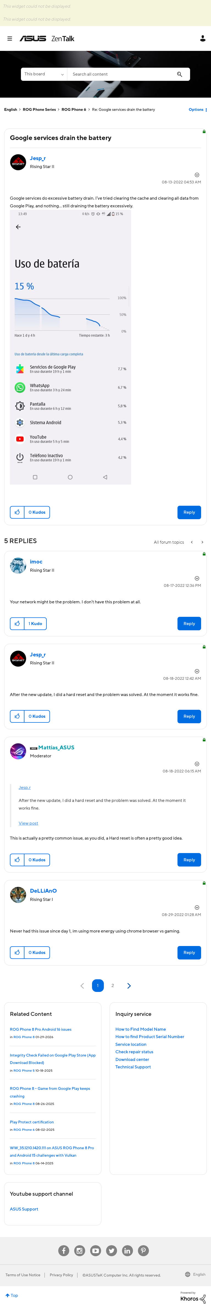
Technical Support (133, 1067)
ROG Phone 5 (24, 1071)
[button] (70, 347)
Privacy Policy (61, 1275)
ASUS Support (24, 1209)
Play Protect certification (32, 1122)
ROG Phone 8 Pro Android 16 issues (40, 1029)
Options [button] (196, 109)
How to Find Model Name (140, 1029)
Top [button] (14, 1295)
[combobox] (128, 74)
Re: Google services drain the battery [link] (123, 109)
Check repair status (134, 1052)
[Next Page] (128, 986)
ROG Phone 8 (24, 1037)
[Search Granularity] (44, 74)
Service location (130, 1044)
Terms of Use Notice (22, 1275)
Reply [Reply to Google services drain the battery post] (189, 512)
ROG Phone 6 (74, 109)
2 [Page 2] (113, 985)
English (10, 109)
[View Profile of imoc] (36, 561)
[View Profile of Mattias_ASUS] (56, 747)
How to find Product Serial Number (149, 1037)
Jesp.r (25, 787)
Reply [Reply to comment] (189, 623)
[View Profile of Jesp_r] (38, 158)
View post (28, 823)
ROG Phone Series (39, 109)
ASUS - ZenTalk (47, 38)
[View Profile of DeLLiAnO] (43, 891)
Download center (132, 1059)
